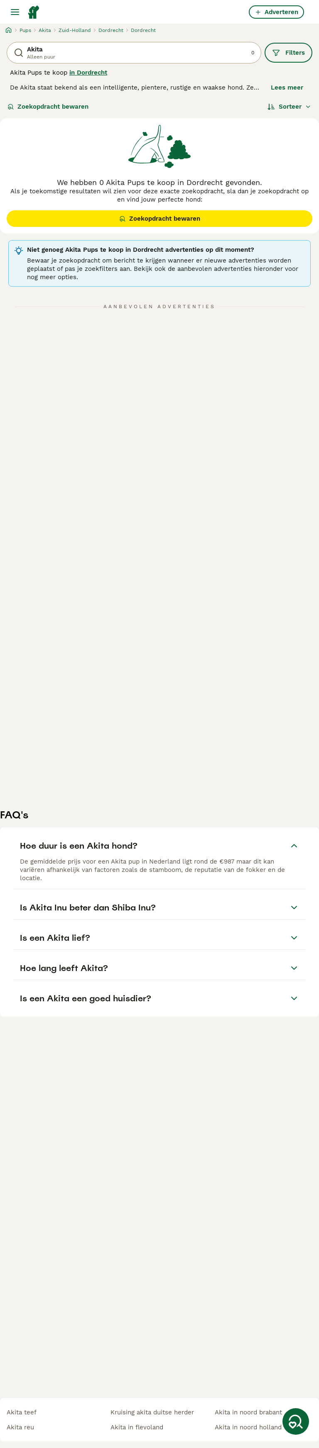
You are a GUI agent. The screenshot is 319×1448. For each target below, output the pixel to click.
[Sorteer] (289, 106)
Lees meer (287, 87)
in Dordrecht (88, 72)
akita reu (20, 1427)
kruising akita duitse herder (152, 1412)
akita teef (22, 1412)
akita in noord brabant (248, 1412)
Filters (288, 53)
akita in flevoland (136, 1427)
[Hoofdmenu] (15, 12)
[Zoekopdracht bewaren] (295, 1421)
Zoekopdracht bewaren (47, 106)
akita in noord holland (248, 1427)
